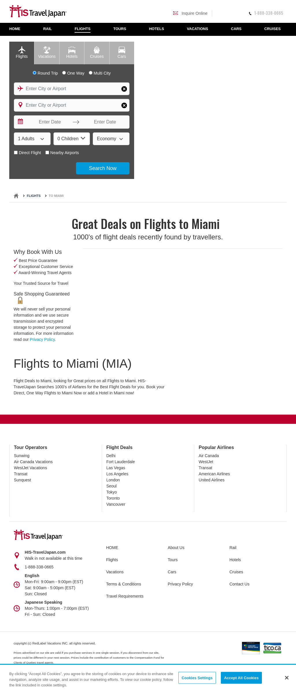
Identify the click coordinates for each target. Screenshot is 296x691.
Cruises (236, 572)
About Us (176, 547)
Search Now (102, 168)
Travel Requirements (124, 596)
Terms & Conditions (123, 584)
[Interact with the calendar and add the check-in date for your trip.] (20, 122)
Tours (172, 559)
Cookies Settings (197, 677)
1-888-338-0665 (266, 13)
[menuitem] (17, 29)
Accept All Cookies (241, 677)
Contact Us (239, 584)
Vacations (114, 572)
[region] (148, 678)
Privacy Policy (42, 339)
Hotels (235, 559)
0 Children (72, 138)
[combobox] (72, 88)
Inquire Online (190, 13)
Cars (172, 572)
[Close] (286, 677)
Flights (34, 195)
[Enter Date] (48, 122)
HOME (112, 547)
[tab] (21, 53)
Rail (233, 547)
